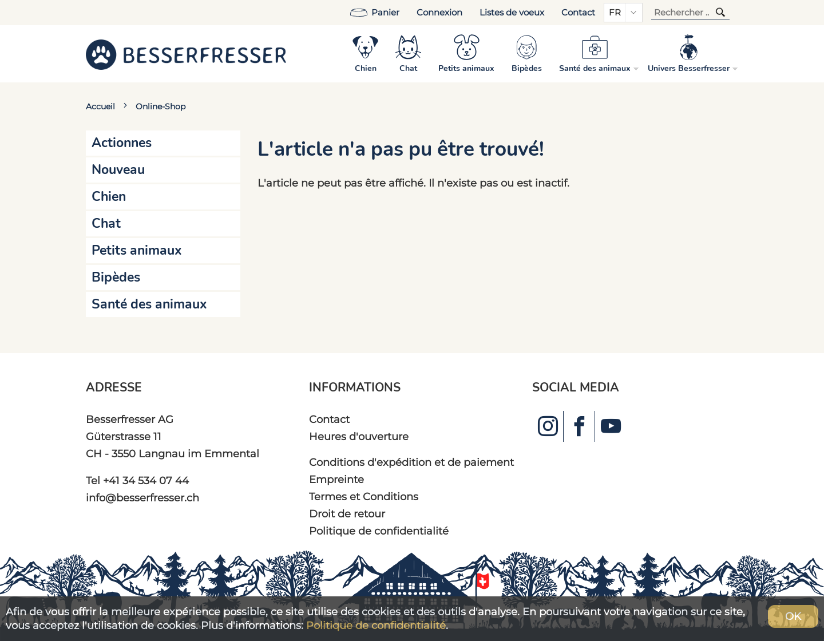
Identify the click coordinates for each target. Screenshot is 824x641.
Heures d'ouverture (359, 436)
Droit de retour (347, 514)
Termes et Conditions (363, 496)
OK (793, 616)
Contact (578, 12)
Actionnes (122, 143)
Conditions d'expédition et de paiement (411, 462)
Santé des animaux (149, 304)
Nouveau (118, 170)
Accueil (100, 106)
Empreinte (336, 479)
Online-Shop (160, 106)
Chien (109, 196)
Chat (106, 223)
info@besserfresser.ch (142, 498)
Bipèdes (116, 277)
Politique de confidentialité (379, 531)
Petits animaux (137, 250)
